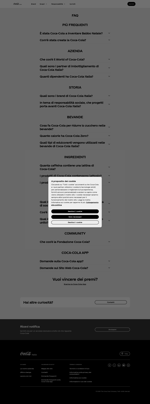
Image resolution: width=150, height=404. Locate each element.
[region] (75, 202)
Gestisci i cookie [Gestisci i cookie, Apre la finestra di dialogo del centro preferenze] (75, 222)
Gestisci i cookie (75, 211)
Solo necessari (75, 217)
